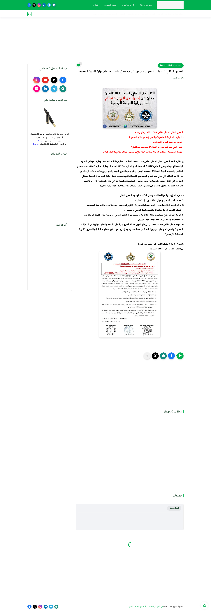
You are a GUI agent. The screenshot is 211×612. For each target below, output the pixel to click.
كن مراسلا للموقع (127, 5)
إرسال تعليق (174, 508)
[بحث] (29, 14)
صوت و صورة (98, 14)
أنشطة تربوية (111, 14)
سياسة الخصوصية (109, 5)
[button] (171, 355)
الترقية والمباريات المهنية (129, 14)
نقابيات (160, 14)
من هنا (40, 141)
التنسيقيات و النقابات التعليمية (171, 65)
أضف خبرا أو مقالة (145, 5)
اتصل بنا (95, 5)
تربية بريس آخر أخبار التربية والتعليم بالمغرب (145, 606)
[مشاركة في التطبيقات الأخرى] (147, 355)
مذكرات (168, 14)
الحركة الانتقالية (148, 14)
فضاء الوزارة (178, 14)
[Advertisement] (105, 42)
